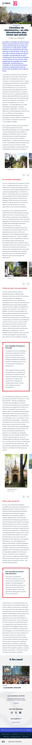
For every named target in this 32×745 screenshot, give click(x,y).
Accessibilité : (21, 734)
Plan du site (25, 736)
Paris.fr (28, 730)
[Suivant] (28, 175)
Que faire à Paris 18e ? (15, 741)
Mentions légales (5, 734)
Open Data (6, 736)
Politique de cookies (16, 736)
